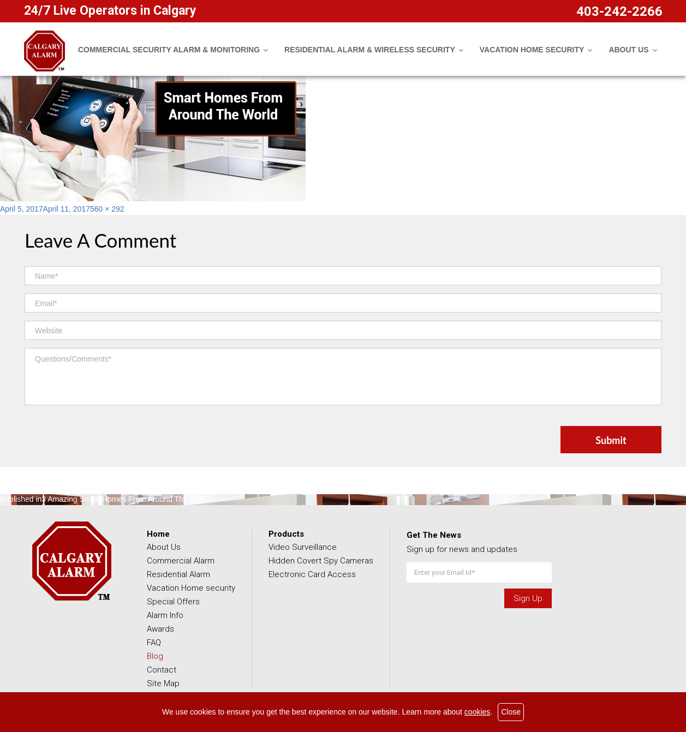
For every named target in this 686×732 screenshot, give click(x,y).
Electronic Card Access (312, 574)
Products (286, 534)
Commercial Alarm (180, 561)
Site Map (163, 683)
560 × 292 (107, 209)
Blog (155, 656)
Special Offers (173, 602)
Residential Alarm (178, 574)
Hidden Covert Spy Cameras (321, 561)
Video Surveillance (303, 547)
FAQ (154, 642)
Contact (161, 670)
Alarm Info (165, 615)
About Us (164, 547)
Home (158, 534)
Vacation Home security (191, 588)
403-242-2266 (619, 11)
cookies (477, 711)
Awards (160, 629)
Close (511, 711)
